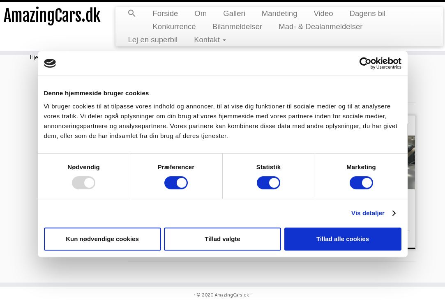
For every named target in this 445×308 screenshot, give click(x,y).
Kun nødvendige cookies (102, 238)
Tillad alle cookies (342, 238)
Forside (165, 13)
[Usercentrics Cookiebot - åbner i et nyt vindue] (365, 63)
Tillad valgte (222, 238)
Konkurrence (174, 26)
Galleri (234, 13)
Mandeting (279, 13)
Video (323, 13)
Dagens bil (368, 13)
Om (200, 13)
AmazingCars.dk (52, 16)
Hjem (36, 57)
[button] (132, 14)
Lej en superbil (153, 39)
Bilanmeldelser (237, 26)
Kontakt (210, 39)
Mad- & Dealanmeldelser (320, 26)
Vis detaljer (368, 212)
